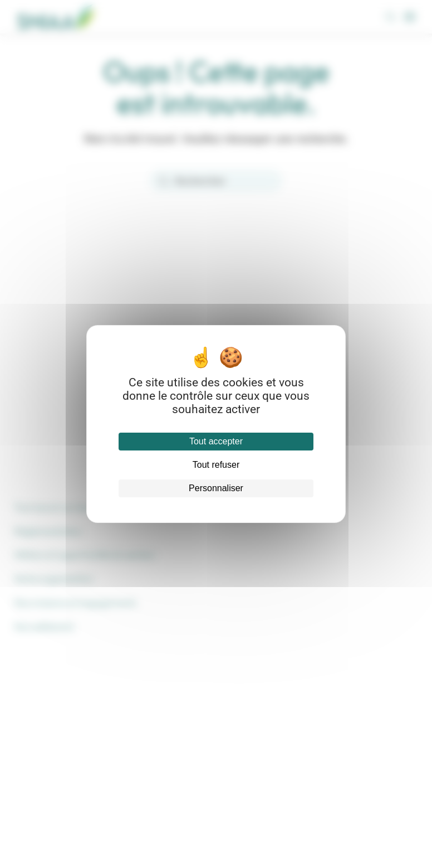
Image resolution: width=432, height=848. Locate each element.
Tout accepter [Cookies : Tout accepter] (216, 441)
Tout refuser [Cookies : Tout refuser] (216, 464)
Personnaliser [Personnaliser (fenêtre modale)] (216, 488)
